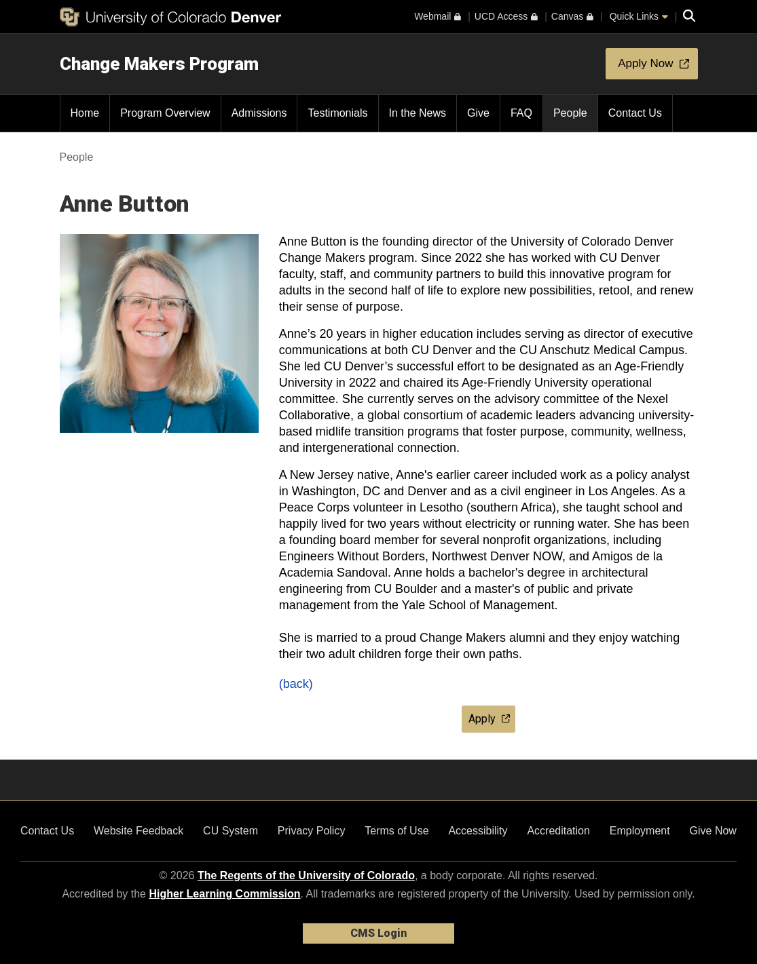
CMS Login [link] (378, 933)
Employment (640, 830)
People (77, 157)
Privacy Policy (312, 830)
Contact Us (47, 830)
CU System (230, 830)
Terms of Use (396, 830)
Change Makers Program (159, 64)
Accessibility (477, 830)
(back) (296, 684)
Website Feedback (138, 830)
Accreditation (558, 830)
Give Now (713, 830)
